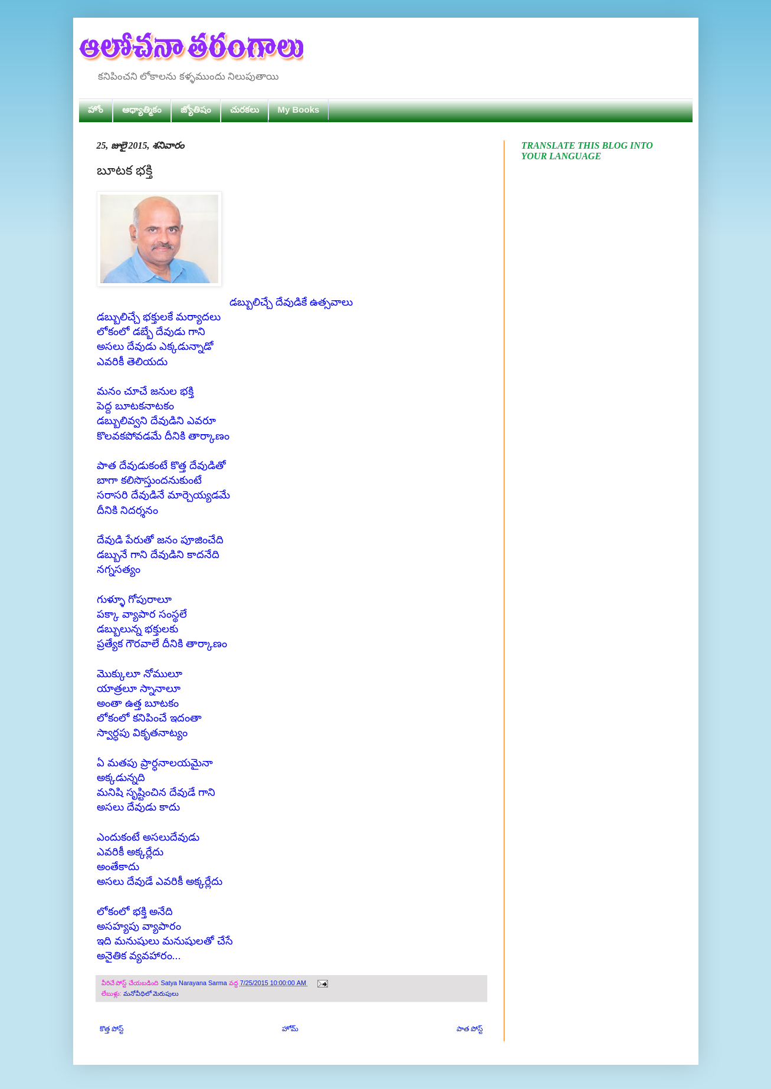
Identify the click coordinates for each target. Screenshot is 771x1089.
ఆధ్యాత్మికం (142, 109)
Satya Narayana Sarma (195, 982)
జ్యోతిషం (196, 109)
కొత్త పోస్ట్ (111, 1029)
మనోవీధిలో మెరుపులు (151, 993)
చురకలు (244, 109)
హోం (95, 109)
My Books (299, 109)
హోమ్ (290, 1029)
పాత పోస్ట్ (470, 1029)
